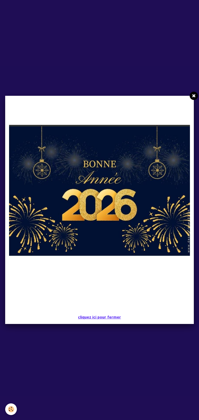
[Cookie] (11, 409)
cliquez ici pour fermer (99, 317)
